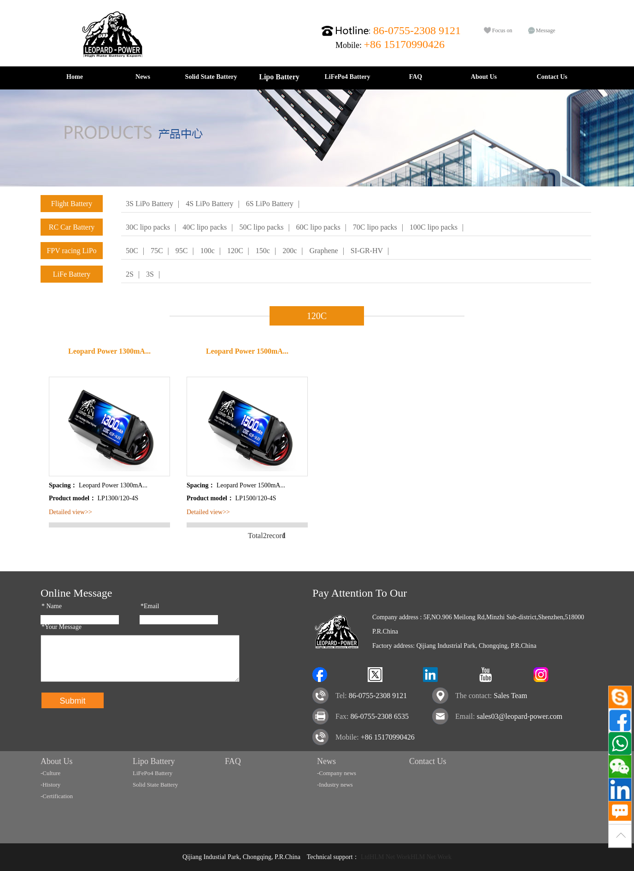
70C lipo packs (375, 227)
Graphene (323, 251)
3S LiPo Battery (149, 203)
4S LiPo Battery (209, 203)
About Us (484, 76)
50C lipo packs (261, 227)
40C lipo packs (204, 227)
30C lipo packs (148, 227)
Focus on (502, 30)
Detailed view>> (70, 512)
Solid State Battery (211, 76)
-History (50, 784)
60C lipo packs (318, 227)
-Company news (336, 773)
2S (130, 274)
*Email (150, 606)
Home (74, 76)
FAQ (416, 76)
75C (157, 251)
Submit (72, 700)
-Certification (57, 796)
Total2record (260, 535)
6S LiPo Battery (270, 203)
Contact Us (552, 76)
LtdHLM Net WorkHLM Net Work (406, 856)
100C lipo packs (434, 227)
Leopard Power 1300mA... (109, 351)
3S (150, 274)
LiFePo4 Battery (347, 76)
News (142, 76)
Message (545, 30)
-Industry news (335, 784)
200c (289, 251)
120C (235, 251)
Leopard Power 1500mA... (247, 351)
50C (132, 251)
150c (263, 251)
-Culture (50, 773)
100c (207, 251)
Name (51, 606)
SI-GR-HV (367, 251)
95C (182, 251)
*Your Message (61, 626)
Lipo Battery (279, 77)
